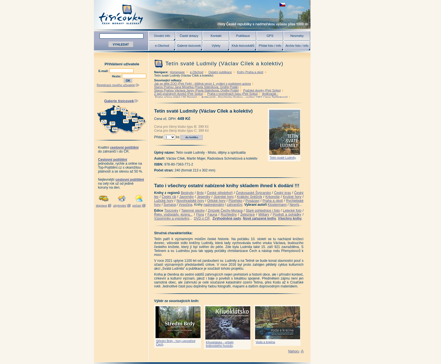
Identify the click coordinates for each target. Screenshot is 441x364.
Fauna (212, 214)
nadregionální (214, 205)
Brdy (200, 193)
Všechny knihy (290, 218)
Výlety (216, 45)
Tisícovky (171, 211)
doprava (101, 205)
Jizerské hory (223, 197)
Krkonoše (273, 197)
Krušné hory (292, 197)
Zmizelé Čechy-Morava (225, 211)
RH (133, 113)
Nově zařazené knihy (259, 218)
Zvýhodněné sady (226, 218)
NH (115, 129)
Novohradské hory (190, 201)
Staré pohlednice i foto (263, 211)
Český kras (282, 193)
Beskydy (187, 193)
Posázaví (252, 201)
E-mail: (103, 71)
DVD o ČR (202, 218)
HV (126, 121)
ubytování (119, 205)
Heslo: (117, 76)
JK (114, 112)
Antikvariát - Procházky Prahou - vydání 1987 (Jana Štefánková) (244, 97)
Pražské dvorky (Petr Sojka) (262, 90)
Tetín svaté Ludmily (283, 157)
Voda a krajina (265, 342)
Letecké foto (292, 211)
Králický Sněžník (249, 197)
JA (135, 128)
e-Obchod (162, 45)
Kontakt (216, 35)
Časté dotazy (189, 35)
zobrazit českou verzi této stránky (282, 4)
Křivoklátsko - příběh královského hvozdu (219, 344)
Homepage (177, 72)
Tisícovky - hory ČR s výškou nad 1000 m (202, 14)
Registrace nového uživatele (116, 85)
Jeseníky (203, 197)
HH (138, 124)
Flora (200, 214)
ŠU (108, 127)
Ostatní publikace (220, 72)
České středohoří (220, 193)
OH (126, 113)
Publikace (243, 35)
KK (123, 109)
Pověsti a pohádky (287, 214)
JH (117, 108)
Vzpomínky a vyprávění (171, 218)
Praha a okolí (273, 201)
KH (104, 113)
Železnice (247, 214)
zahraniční (234, 205)
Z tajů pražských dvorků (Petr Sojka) (178, 93)
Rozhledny (229, 214)
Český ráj (169, 197)
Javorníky (186, 197)
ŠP (112, 123)
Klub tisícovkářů (243, 45)
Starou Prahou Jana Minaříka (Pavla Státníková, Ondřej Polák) (196, 87)
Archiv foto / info (297, 45)
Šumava (169, 205)
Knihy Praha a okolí (250, 72)
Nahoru (293, 351)
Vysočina (185, 205)
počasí (136, 205)
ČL (104, 121)
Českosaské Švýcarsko (253, 193)
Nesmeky (296, 35)
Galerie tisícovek (189, 45)
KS (129, 117)
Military (263, 214)
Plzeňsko (235, 201)
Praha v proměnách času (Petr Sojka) (232, 93)
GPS (270, 35)
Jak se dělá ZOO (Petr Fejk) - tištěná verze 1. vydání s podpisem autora (202, 83)
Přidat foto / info (270, 45)
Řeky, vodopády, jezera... (173, 214)
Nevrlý (294, 205)
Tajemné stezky (192, 211)
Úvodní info (162, 35)
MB (141, 121)
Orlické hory (216, 201)
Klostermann (277, 205)
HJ (135, 119)
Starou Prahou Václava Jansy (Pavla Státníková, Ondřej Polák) (196, 90)
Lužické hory (163, 201)
